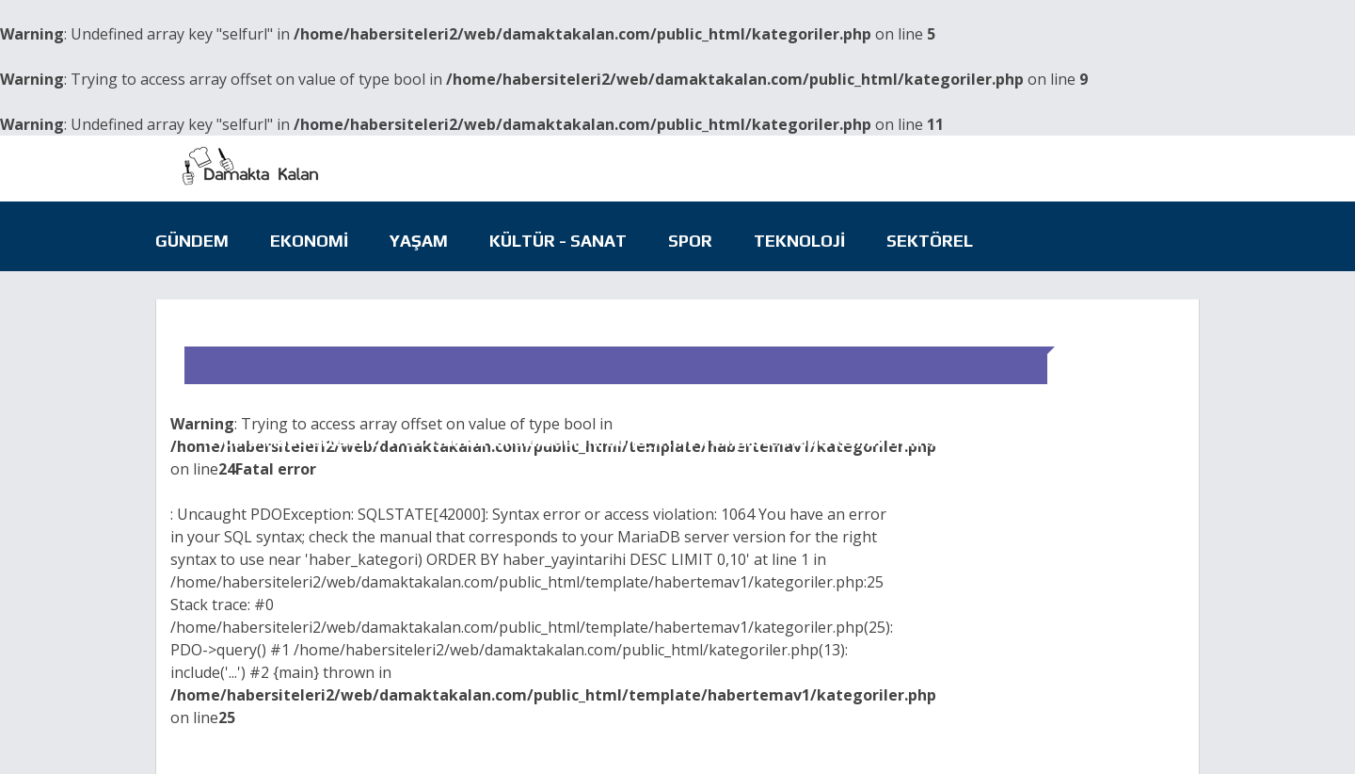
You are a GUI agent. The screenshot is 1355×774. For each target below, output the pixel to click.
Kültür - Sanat (558, 240)
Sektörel (929, 240)
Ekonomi (309, 240)
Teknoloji (799, 240)
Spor (690, 240)
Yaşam (419, 240)
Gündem (192, 240)
